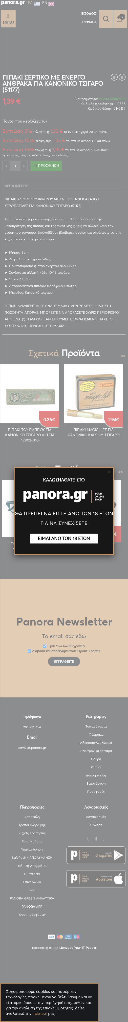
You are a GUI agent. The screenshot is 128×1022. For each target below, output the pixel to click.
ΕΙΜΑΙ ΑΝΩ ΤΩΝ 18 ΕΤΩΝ (64, 538)
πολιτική (39, 1013)
